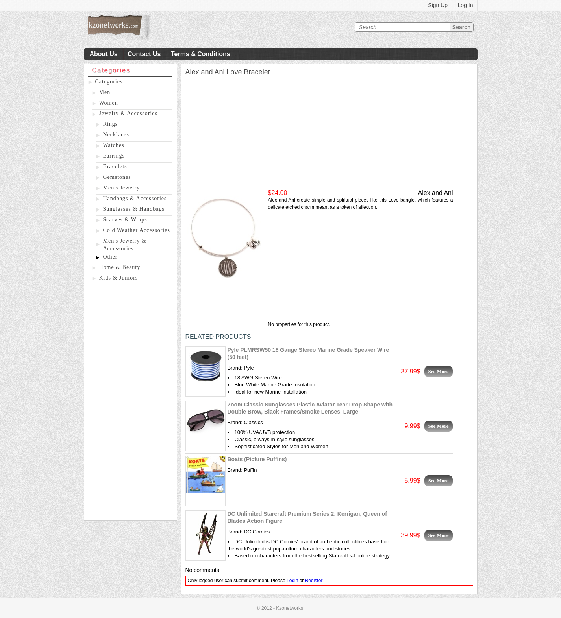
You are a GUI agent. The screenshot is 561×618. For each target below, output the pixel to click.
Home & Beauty (120, 267)
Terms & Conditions (200, 54)
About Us (104, 54)
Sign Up (438, 5)
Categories (109, 82)
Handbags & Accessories (135, 198)
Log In (465, 5)
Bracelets (115, 166)
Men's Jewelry (121, 188)
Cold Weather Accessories (136, 230)
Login (292, 580)
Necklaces (116, 135)
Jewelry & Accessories (128, 113)
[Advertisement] (130, 402)
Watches (113, 145)
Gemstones (117, 177)
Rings (110, 124)
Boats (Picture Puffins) (257, 459)
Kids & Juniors (118, 278)
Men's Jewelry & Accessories (124, 245)
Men (105, 92)
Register (314, 580)
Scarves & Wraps (125, 220)
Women (108, 103)
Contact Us (144, 54)
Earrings (114, 156)
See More (438, 371)
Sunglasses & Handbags (134, 209)
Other (110, 257)
